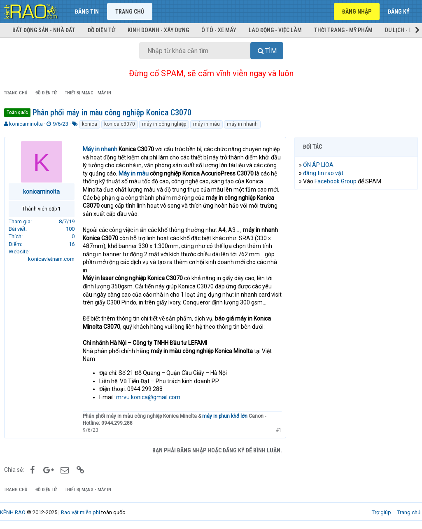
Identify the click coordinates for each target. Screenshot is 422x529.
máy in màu (206, 124)
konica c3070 (119, 124)
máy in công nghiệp (164, 124)
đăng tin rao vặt (323, 173)
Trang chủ (129, 11)
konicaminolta (26, 124)
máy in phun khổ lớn (224, 416)
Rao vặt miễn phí (80, 512)
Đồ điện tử (101, 30)
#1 (279, 430)
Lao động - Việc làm (275, 30)
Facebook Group (336, 181)
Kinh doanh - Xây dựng (158, 30)
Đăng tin (87, 11)
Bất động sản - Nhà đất (43, 30)
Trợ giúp (381, 512)
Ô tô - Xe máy (218, 30)
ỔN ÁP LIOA (318, 165)
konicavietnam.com (51, 259)
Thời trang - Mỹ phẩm (343, 30)
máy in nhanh (242, 124)
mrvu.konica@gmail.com (148, 397)
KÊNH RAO (13, 512)
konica (89, 124)
